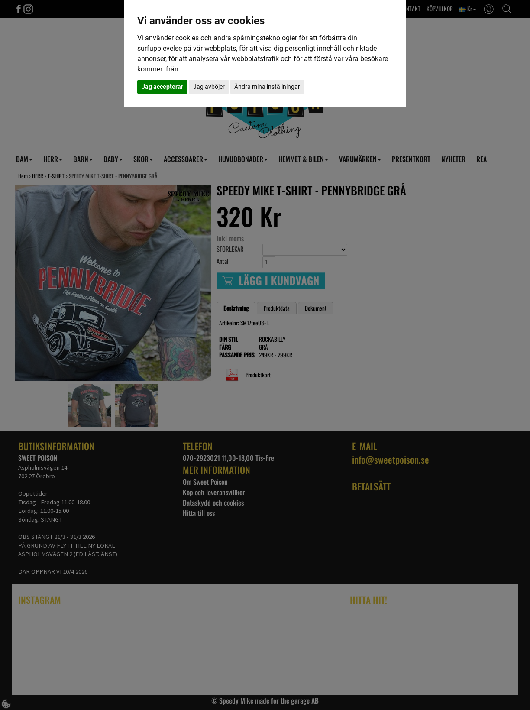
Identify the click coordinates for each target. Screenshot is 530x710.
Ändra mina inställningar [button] (267, 86)
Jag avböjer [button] (209, 86)
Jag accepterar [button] (162, 86)
